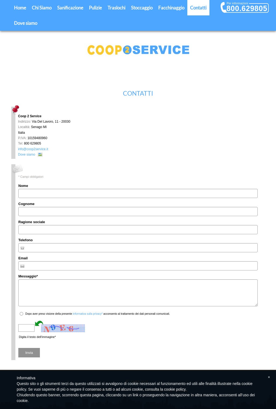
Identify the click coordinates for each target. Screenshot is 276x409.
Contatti (198, 8)
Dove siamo (25, 23)
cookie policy (174, 389)
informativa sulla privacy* (88, 313)
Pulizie (95, 8)
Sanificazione (70, 8)
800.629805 (246, 8)
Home (20, 8)
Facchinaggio (171, 8)
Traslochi (116, 8)
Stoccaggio (142, 8)
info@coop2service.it (33, 149)
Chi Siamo (41, 8)
